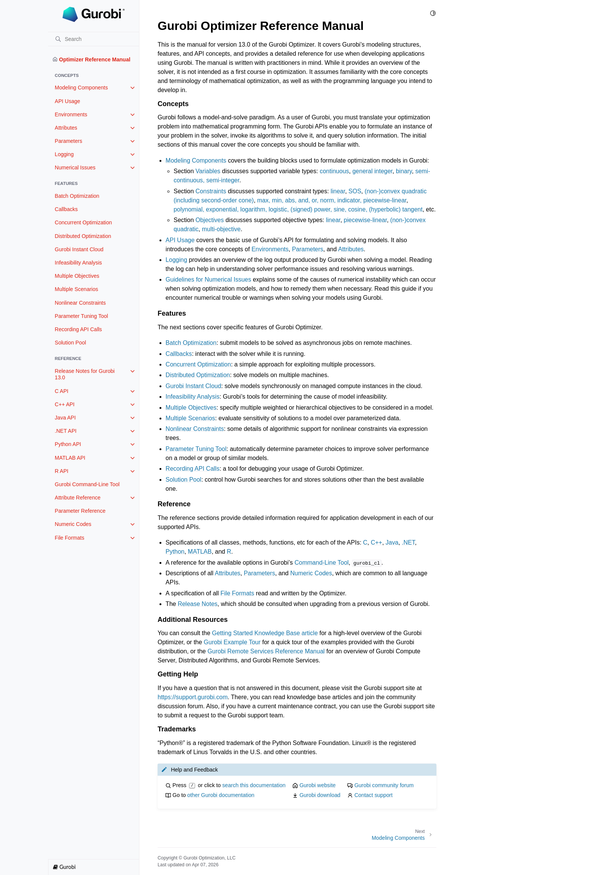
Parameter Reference (80, 511)
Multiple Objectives (77, 276)
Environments (71, 114)
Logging (64, 154)
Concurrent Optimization (83, 222)
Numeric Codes (73, 524)
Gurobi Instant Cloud (79, 249)
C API (62, 391)
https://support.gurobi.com (193, 697)
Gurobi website (317, 785)
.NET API (66, 431)
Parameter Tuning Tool (81, 316)
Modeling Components (81, 88)
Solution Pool (70, 343)
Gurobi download (319, 795)
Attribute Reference (78, 498)
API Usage (67, 101)
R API (62, 471)
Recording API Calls (78, 329)
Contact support (373, 795)
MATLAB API (70, 458)
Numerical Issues (75, 167)
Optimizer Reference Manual (91, 59)
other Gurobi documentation (220, 795)
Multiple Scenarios (76, 289)
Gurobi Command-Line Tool (87, 484)
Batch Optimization (77, 196)
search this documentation (254, 785)
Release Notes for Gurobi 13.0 (85, 374)
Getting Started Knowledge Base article (265, 633)
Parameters (68, 141)
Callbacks (66, 209)
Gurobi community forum (384, 785)
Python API (68, 444)
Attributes (66, 128)
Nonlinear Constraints (80, 303)
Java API (65, 418)
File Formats (69, 538)
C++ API (65, 404)
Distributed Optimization (83, 236)
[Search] (93, 39)
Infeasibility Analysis (78, 263)
